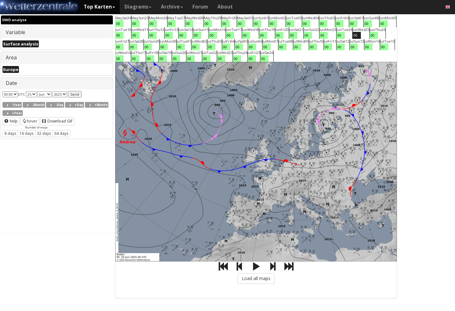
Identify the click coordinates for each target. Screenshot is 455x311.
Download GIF (57, 121)
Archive (172, 6)
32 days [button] (44, 133)
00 (118, 23)
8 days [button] (10, 133)
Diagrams (137, 6)
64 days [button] (61, 133)
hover (29, 121)
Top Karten (99, 6)
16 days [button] (26, 133)
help (11, 121)
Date (11, 83)
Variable (15, 32)
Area (11, 57)
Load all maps (256, 278)
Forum (200, 6)
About (225, 6)
